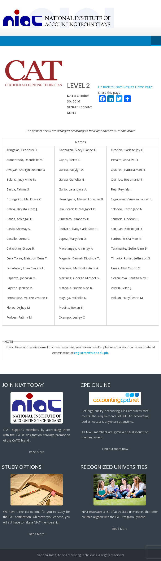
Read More (36, 452)
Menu (156, 41)
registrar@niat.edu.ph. (91, 353)
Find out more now (115, 449)
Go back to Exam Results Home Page (125, 87)
